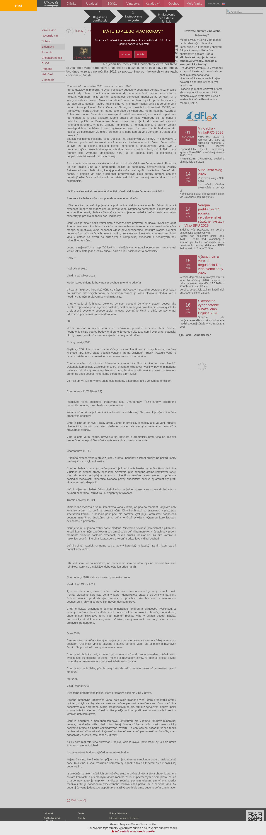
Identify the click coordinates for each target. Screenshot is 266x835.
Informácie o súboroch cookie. (135, 831)
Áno (125, 54)
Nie (140, 54)
